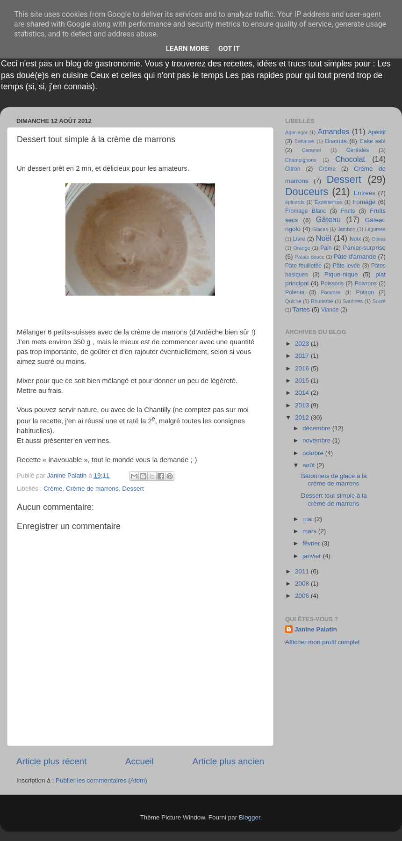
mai (308, 518)
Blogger (249, 817)
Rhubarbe (322, 301)
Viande (330, 309)
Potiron (365, 292)
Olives (379, 239)
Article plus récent (51, 761)
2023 (303, 343)
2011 (303, 571)
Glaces (320, 229)
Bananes (304, 141)
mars (310, 531)
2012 (303, 417)
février (312, 543)
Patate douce (309, 257)
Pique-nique (341, 274)
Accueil (139, 761)
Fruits (348, 211)
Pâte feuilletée (303, 265)
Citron (292, 169)
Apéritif (377, 132)
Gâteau (328, 219)
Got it (229, 48)
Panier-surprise (364, 247)
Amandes (333, 131)
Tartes (301, 309)
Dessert (133, 488)
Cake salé (372, 141)
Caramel (311, 150)
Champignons (300, 160)
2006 (303, 595)
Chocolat (350, 159)
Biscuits (336, 141)
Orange (301, 248)
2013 (303, 405)
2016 (303, 368)
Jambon (346, 229)
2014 (303, 392)
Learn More (187, 48)
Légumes (375, 229)
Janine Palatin (315, 629)
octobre (313, 453)
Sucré (379, 301)
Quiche (293, 301)
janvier (312, 555)
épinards (294, 202)
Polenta (294, 292)
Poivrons (366, 283)
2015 (303, 380)
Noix (355, 239)
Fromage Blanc (305, 211)
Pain (325, 248)
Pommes (331, 292)
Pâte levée (346, 265)
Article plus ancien (228, 761)
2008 (303, 583)
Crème (53, 488)
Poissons (332, 283)
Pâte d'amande (355, 256)
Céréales (357, 150)
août (309, 465)
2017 (303, 355)
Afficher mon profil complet (322, 641)
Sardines (353, 301)
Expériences (328, 202)
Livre (299, 239)
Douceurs (306, 191)
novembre (317, 440)
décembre (317, 428)
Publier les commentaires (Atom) (101, 780)
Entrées (364, 192)
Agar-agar (296, 132)
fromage (364, 201)
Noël (323, 238)
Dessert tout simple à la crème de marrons (334, 499)
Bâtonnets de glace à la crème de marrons (334, 479)
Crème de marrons (92, 488)
